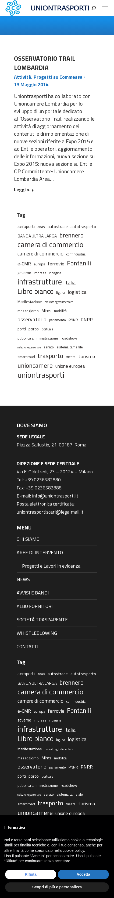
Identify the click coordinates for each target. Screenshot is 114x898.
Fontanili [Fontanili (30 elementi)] (79, 263)
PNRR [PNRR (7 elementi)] (87, 319)
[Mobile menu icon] (105, 8)
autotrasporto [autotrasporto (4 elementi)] (83, 226)
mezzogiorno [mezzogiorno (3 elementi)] (28, 310)
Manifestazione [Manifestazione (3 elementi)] (29, 301)
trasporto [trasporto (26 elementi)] (50, 356)
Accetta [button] (83, 874)
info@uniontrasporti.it (55, 495)
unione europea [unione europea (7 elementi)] (70, 366)
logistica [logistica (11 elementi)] (77, 292)
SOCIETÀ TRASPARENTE (42, 619)
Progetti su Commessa (58, 77)
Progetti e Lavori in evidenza (51, 565)
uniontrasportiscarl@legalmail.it (50, 511)
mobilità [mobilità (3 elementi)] (60, 310)
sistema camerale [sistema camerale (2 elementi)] (69, 347)
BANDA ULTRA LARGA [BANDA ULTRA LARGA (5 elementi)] (37, 236)
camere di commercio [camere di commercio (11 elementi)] (40, 253)
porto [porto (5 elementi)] (33, 329)
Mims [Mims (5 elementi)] (46, 310)
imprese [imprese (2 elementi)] (40, 273)
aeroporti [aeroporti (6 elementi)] (26, 226)
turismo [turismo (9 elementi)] (86, 356)
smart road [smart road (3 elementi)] (26, 356)
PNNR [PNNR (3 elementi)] (73, 320)
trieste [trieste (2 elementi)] (71, 356)
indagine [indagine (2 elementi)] (55, 273)
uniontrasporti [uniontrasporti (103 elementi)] (40, 375)
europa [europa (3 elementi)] (39, 264)
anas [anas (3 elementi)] (41, 226)
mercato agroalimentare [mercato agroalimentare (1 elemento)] (59, 302)
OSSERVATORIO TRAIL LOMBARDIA (44, 62)
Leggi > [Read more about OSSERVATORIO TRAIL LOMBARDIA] (24, 190)
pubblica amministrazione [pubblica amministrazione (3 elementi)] (37, 338)
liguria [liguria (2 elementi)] (60, 292)
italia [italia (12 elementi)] (70, 283)
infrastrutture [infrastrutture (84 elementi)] (39, 282)
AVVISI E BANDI (33, 592)
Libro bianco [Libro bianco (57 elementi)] (35, 291)
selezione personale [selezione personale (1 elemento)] (29, 347)
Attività (22, 77)
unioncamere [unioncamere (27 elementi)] (35, 366)
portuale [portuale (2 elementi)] (47, 329)
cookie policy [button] (73, 850)
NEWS (23, 579)
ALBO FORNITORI (35, 606)
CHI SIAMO (28, 539)
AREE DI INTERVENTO (40, 552)
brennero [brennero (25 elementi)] (71, 235)
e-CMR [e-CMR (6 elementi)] (24, 263)
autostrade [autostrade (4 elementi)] (58, 226)
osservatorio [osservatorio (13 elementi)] (32, 319)
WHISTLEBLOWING (37, 633)
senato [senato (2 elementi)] (49, 347)
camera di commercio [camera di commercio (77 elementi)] (50, 244)
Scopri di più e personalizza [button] (57, 887)
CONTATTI (27, 646)
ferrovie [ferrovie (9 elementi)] (56, 263)
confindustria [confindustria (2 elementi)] (76, 254)
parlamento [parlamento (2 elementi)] (57, 320)
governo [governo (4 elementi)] (24, 273)
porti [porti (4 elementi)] (21, 329)
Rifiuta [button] (31, 874)
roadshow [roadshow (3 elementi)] (69, 338)
